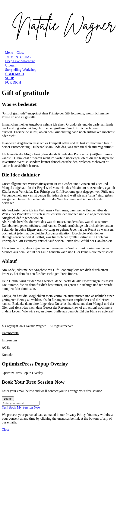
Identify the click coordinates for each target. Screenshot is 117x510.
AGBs (6, 347)
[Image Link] (58, 25)
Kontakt (7, 355)
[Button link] (58, 407)
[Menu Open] (7, 52)
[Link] (18, 57)
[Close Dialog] (5, 429)
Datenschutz (10, 333)
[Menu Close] (18, 52)
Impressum (9, 340)
